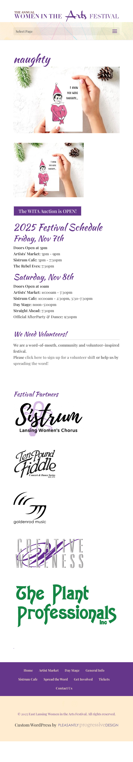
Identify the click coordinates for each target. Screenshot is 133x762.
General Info (95, 670)
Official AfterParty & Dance (37, 316)
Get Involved (83, 679)
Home (28, 670)
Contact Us (64, 688)
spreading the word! (30, 363)
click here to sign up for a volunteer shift (60, 357)
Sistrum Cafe (28, 679)
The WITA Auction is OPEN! (47, 211)
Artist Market (49, 670)
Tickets (104, 679)
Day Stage (72, 670)
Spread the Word (56, 679)
